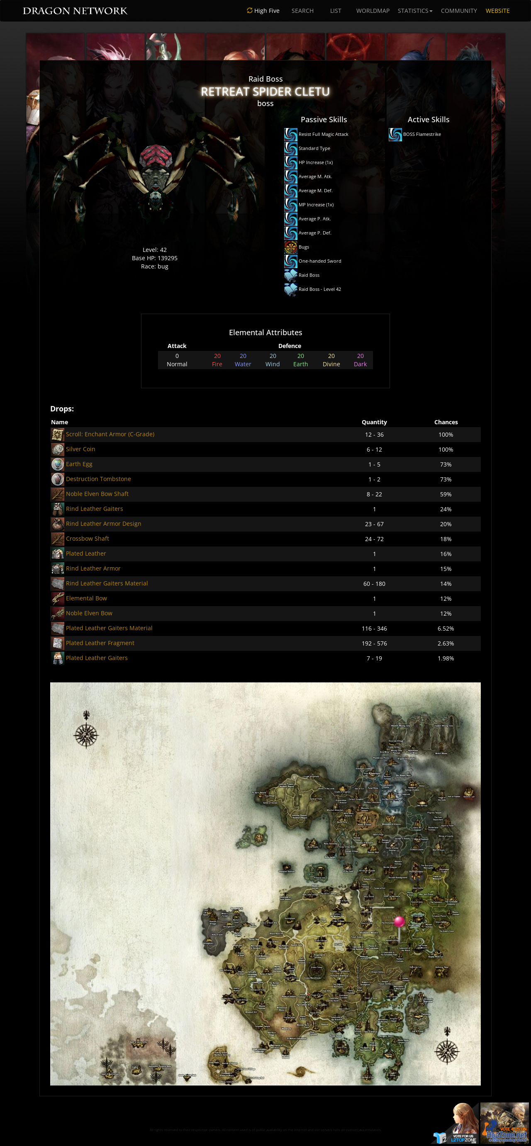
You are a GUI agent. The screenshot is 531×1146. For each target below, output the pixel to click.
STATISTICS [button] (415, 11)
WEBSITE (498, 11)
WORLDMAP (373, 11)
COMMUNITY (459, 11)
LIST (335, 11)
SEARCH (303, 11)
